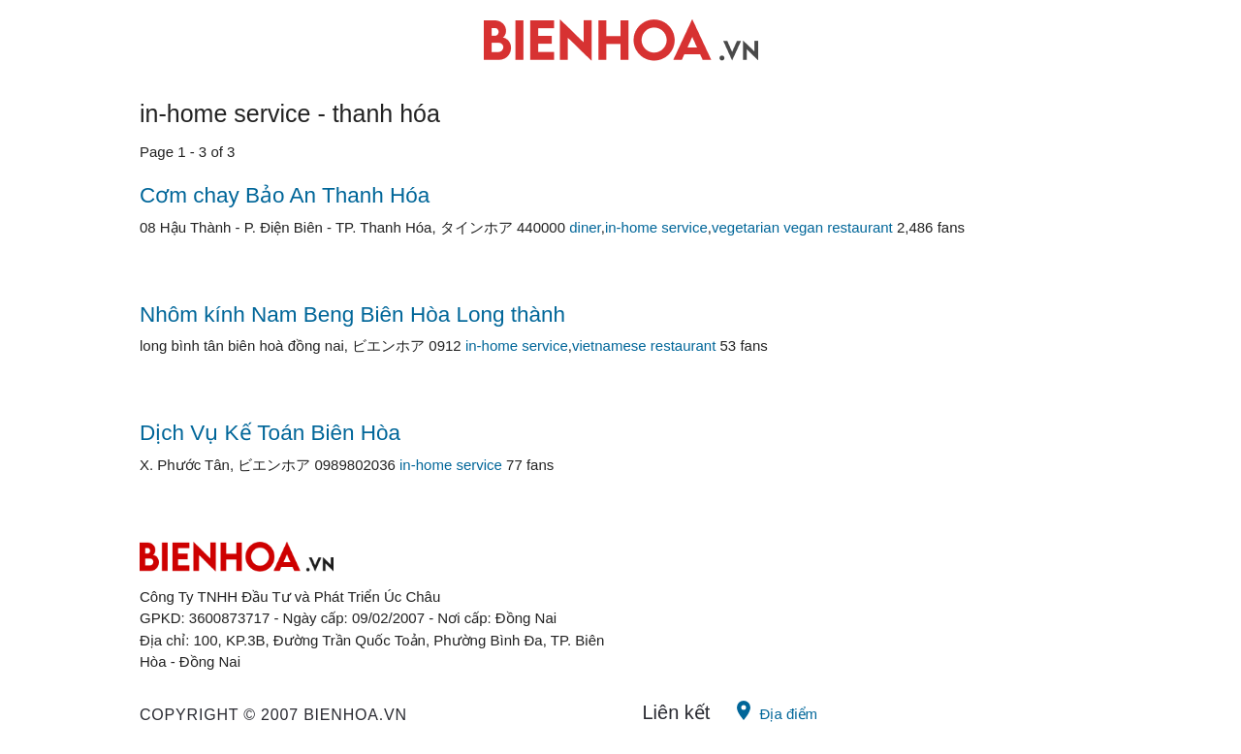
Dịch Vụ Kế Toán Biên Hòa (270, 433)
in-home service (656, 227)
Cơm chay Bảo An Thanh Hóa (285, 195)
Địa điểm (774, 710)
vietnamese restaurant (644, 345)
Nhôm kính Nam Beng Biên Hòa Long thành (352, 314)
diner (585, 227)
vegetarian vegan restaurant (802, 227)
